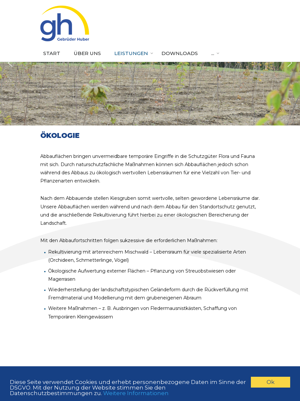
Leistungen (131, 53)
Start (51, 53)
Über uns (87, 53)
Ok (270, 382)
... (212, 53)
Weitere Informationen (136, 393)
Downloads (179, 53)
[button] (10, 63)
